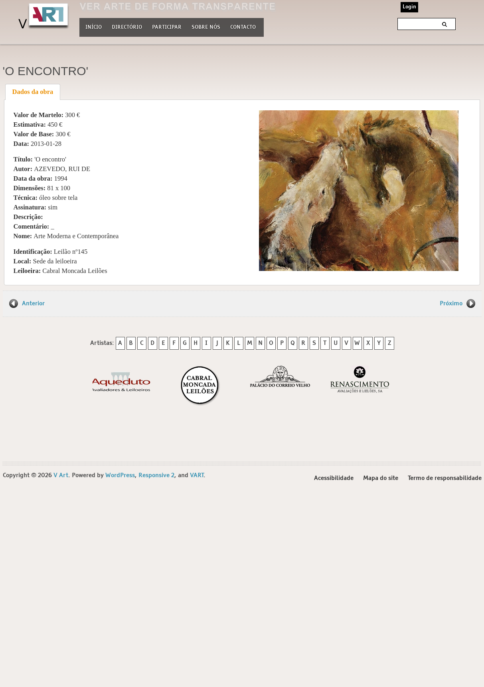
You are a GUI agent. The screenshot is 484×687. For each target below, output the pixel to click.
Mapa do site (380, 478)
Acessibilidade (334, 478)
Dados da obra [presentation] (32, 92)
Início (93, 27)
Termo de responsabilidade (445, 478)
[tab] (32, 92)
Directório (127, 26)
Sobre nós (206, 26)
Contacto (243, 27)
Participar (167, 27)
